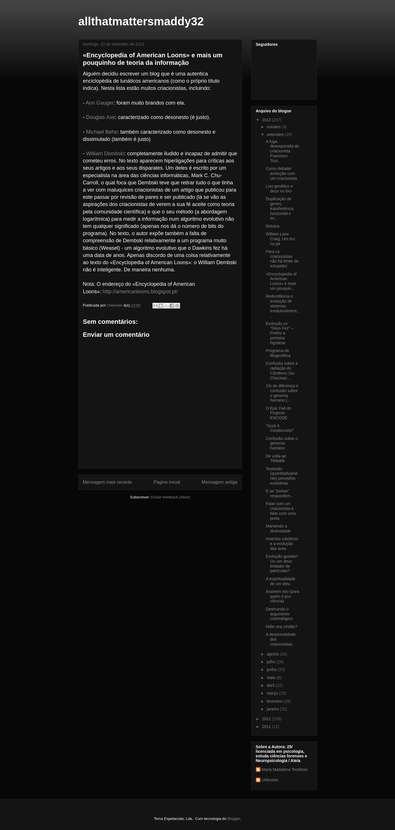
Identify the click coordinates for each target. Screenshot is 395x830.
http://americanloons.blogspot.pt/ (140, 291)
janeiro (273, 709)
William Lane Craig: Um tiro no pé (280, 239)
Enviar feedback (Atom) (170, 497)
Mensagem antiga (219, 482)
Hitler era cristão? (281, 626)
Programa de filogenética (278, 353)
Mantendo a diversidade (278, 528)
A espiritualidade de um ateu (280, 581)
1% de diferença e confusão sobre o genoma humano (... (282, 392)
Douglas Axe (100, 117)
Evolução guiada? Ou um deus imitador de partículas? (282, 563)
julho (271, 661)
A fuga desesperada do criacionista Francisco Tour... (282, 151)
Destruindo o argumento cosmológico (279, 614)
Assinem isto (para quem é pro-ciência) (282, 596)
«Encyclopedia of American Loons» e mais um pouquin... (281, 281)
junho (272, 669)
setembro (276, 134)
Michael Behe (102, 132)
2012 (267, 718)
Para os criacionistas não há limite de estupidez (282, 258)
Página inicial (167, 482)
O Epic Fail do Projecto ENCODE (278, 413)
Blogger (233, 818)
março (273, 693)
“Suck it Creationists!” (280, 428)
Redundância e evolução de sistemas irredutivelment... (282, 306)
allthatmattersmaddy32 (141, 21)
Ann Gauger (100, 103)
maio (272, 677)
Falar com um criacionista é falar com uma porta (281, 510)
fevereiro (275, 701)
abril (271, 685)
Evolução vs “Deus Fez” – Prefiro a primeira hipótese (279, 333)
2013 (267, 120)
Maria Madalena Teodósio (285, 769)
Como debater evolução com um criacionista (281, 173)
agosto (273, 654)
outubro (274, 126)
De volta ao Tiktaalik (276, 458)
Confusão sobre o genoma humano (282, 443)
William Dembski (105, 153)
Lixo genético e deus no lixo (279, 188)
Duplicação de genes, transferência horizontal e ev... (279, 208)
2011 (267, 726)
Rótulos (272, 226)
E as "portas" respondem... (280, 493)
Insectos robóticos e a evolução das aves (282, 543)
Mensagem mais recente (107, 482)
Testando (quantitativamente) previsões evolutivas (282, 475)
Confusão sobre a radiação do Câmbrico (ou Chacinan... (282, 370)
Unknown (270, 780)
